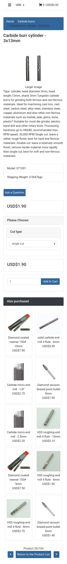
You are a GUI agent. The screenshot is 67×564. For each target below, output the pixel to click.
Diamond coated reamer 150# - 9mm (18, 480)
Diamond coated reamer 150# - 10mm (18, 342)
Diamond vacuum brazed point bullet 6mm (48, 527)
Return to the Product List (33, 554)
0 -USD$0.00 (48, 5)
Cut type (16, 231)
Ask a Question (14, 192)
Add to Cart (50, 281)
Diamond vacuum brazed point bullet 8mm (48, 389)
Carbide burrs (26, 21)
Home (10, 21)
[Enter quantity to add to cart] (24, 281)
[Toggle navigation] (10, 5)
